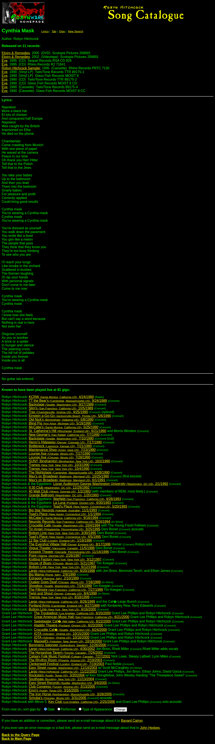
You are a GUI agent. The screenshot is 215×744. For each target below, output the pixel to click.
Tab (54, 31)
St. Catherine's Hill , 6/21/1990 (67, 431)
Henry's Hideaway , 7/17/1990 (65, 442)
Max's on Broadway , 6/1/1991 (67, 480)
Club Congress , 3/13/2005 (62, 686)
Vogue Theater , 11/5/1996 (62, 548)
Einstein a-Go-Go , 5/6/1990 (70, 416)
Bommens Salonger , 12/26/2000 (67, 645)
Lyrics (45, 31)
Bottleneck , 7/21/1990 (60, 446)
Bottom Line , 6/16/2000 (62, 609)
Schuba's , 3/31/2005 (57, 698)
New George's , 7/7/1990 (64, 434)
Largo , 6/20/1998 (62, 570)
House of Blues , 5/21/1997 (62, 563)
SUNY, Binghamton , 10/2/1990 (69, 461)
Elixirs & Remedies (16, 53)
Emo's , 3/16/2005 (54, 690)
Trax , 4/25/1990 (58, 412)
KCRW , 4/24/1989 (61, 397)
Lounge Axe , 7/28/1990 (59, 457)
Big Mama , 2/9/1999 (52, 574)
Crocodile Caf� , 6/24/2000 (70, 629)
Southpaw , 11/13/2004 (61, 679)
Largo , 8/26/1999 (62, 601)
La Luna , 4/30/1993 (82, 502)
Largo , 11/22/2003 (63, 671)
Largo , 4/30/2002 (62, 649)
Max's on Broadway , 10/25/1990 (69, 476)
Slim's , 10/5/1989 (61, 408)
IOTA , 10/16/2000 (61, 637)
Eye (5, 60)
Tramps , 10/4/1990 (59, 468)
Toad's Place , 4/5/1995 (65, 536)
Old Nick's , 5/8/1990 (61, 419)
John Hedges (150, 728)
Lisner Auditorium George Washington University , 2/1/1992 (110, 484)
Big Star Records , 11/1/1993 (63, 510)
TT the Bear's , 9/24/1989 (68, 400)
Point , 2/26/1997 (55, 555)
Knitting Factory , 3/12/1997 (65, 559)
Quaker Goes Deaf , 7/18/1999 (65, 582)
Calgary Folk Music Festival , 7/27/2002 (69, 656)
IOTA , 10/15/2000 (61, 633)
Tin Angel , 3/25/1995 (64, 529)
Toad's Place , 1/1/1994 (65, 514)
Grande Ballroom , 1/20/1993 (64, 495)
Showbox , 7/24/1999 (60, 586)
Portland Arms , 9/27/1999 (64, 605)
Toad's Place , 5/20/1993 (90, 506)
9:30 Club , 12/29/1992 (59, 487)
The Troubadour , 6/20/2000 (72, 613)
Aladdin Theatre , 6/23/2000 (68, 625)
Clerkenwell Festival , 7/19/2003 (66, 664)
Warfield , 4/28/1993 (87, 499)
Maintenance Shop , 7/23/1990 (62, 450)
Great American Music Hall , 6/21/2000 (81, 617)
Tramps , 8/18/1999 (59, 597)
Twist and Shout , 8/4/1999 (63, 593)
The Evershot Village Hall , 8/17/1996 (70, 544)
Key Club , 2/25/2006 (81, 701)
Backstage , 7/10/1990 (61, 438)
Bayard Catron (132, 720)
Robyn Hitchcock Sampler (21, 68)
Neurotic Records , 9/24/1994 (69, 521)
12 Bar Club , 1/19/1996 (60, 540)
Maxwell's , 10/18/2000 (68, 641)
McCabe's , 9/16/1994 (63, 518)
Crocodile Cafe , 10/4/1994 (64, 525)
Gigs (62, 31)
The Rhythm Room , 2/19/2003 (65, 660)
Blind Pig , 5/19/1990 (60, 423)
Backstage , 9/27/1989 (61, 404)
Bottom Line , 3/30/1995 (62, 533)
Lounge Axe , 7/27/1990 (59, 453)
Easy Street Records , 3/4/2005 (68, 683)
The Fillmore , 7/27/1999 (66, 589)
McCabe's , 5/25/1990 (63, 427)
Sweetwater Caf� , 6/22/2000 (72, 621)
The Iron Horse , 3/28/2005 (70, 694)
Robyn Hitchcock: (107, 391)
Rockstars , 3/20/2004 (57, 675)
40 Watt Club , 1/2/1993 (60, 491)
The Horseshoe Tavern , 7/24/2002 (66, 652)
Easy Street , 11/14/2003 (63, 667)
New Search (75, 31)
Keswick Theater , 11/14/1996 (69, 552)
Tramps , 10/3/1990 (59, 465)
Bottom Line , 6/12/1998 (62, 567)
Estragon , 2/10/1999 (54, 578)
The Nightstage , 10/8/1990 (69, 472)
